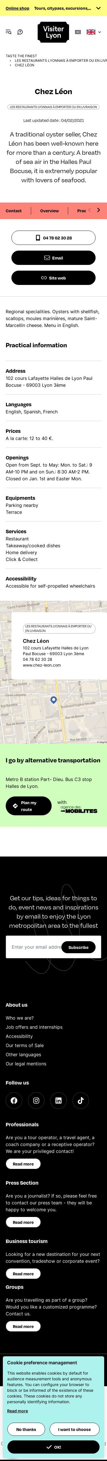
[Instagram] (36, 1100)
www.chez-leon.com (42, 665)
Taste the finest (21, 56)
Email (53, 258)
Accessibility (19, 1036)
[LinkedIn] (58, 1100)
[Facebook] (14, 1100)
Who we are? (20, 1018)
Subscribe (78, 947)
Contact (14, 210)
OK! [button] (53, 1447)
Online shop (17, 8)
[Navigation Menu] (8, 32)
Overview (49, 210)
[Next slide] (98, 210)
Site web (53, 278)
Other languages (23, 1054)
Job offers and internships (34, 1027)
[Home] (54, 32)
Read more (23, 1164)
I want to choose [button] (74, 1429)
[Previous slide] (89, 210)
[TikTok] (80, 1100)
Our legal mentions (26, 1063)
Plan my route (25, 806)
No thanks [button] (26, 1429)
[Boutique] (78, 32)
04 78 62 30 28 (53, 238)
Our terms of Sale (25, 1045)
